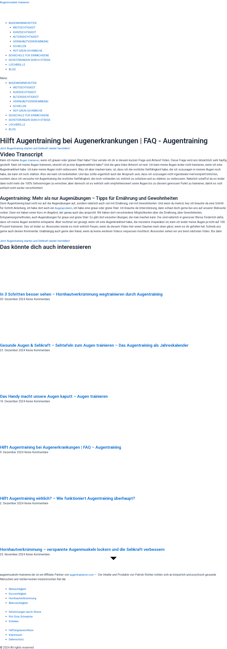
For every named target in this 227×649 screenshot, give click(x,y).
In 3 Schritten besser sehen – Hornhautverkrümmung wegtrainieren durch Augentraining (93, 294)
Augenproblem (64, 208)
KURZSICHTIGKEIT (25, 32)
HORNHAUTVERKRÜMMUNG (31, 41)
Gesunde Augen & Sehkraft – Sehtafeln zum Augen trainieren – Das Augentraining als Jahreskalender (107, 345)
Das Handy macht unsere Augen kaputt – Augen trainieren (61, 396)
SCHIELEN (19, 46)
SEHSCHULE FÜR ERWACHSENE (29, 55)
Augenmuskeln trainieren (15, 2)
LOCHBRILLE (17, 64)
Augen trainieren (30, 160)
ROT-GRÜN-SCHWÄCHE (28, 50)
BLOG (12, 69)
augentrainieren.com (82, 574)
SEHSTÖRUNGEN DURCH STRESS (30, 60)
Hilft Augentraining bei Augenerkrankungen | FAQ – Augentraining (69, 447)
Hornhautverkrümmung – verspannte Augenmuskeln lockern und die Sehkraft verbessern (94, 549)
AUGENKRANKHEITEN (23, 23)
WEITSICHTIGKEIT (25, 27)
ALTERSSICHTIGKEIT (26, 36)
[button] (113, 78)
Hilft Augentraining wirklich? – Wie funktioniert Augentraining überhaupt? (78, 498)
